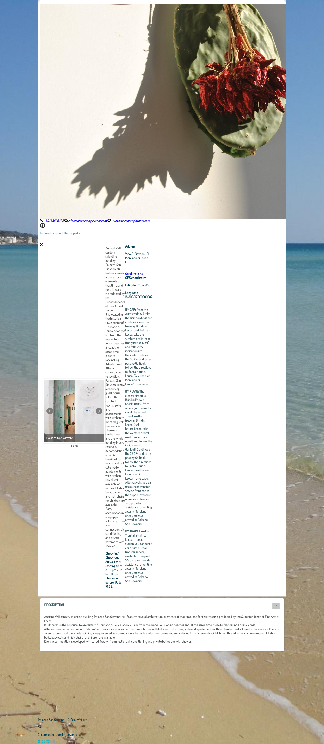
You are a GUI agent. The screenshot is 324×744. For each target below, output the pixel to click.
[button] (276, 606)
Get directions (156, 274)
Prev (49, 411)
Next (121, 411)
